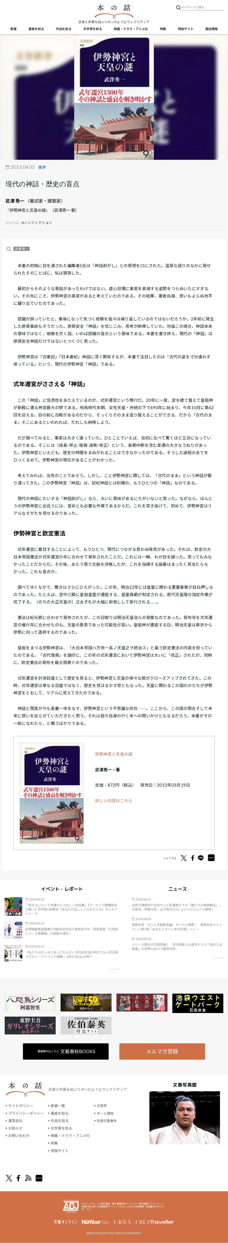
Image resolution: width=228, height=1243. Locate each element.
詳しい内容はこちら (113, 800)
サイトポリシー (20, 1106)
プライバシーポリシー (26, 1113)
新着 (13, 29)
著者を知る (36, 29)
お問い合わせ (19, 1136)
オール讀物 (106, 1113)
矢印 (114, 969)
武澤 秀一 (15, 200)
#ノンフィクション (37, 222)
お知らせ (15, 1128)
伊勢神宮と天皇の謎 (113, 754)
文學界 (102, 1106)
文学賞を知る (92, 29)
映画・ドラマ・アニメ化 (131, 29)
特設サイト (185, 29)
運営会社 (15, 1121)
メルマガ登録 (162, 1051)
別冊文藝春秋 (107, 1121)
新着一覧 (58, 1106)
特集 (163, 29)
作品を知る (63, 29)
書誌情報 (211, 29)
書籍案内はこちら (67, 1051)
